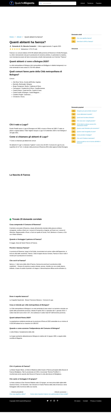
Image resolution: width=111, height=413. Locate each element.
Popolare (98, 3)
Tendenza (90, 3)
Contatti (85, 401)
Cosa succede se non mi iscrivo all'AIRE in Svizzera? (88, 142)
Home (12, 37)
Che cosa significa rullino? (18, 394)
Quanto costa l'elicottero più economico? (88, 128)
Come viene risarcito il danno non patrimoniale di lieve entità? (49, 394)
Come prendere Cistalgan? (84, 135)
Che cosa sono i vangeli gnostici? (86, 121)
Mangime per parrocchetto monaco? (87, 111)
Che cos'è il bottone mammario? (86, 138)
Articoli (83, 3)
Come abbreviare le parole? (84, 114)
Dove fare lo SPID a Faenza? (85, 41)
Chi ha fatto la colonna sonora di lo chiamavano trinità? (86, 124)
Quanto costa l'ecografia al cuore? (86, 131)
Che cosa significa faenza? (84, 38)
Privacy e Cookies (95, 401)
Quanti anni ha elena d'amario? (85, 117)
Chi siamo (77, 401)
